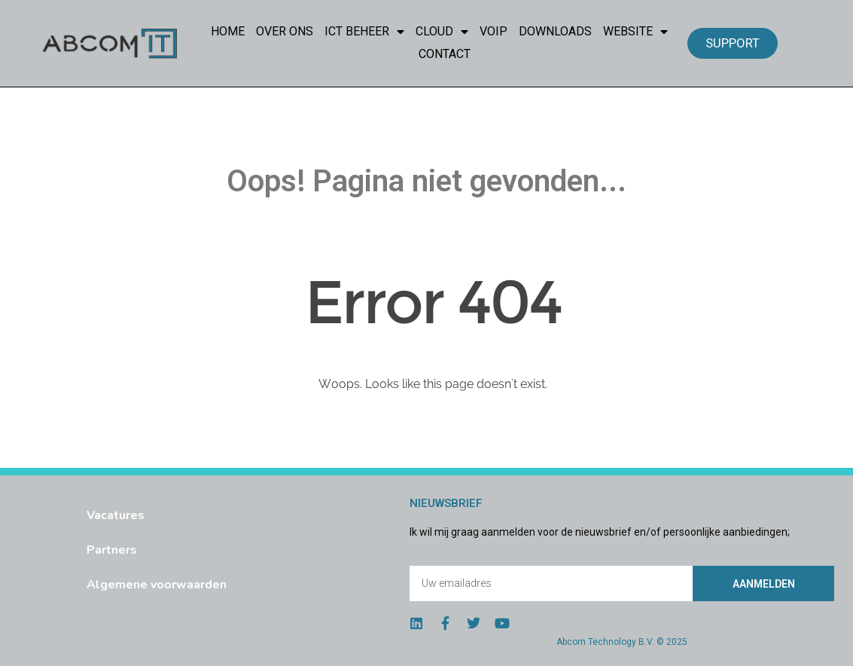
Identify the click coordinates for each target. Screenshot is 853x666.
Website (635, 31)
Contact (445, 54)
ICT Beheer (364, 31)
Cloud (442, 31)
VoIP (493, 31)
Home (228, 31)
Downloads (555, 31)
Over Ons (284, 31)
